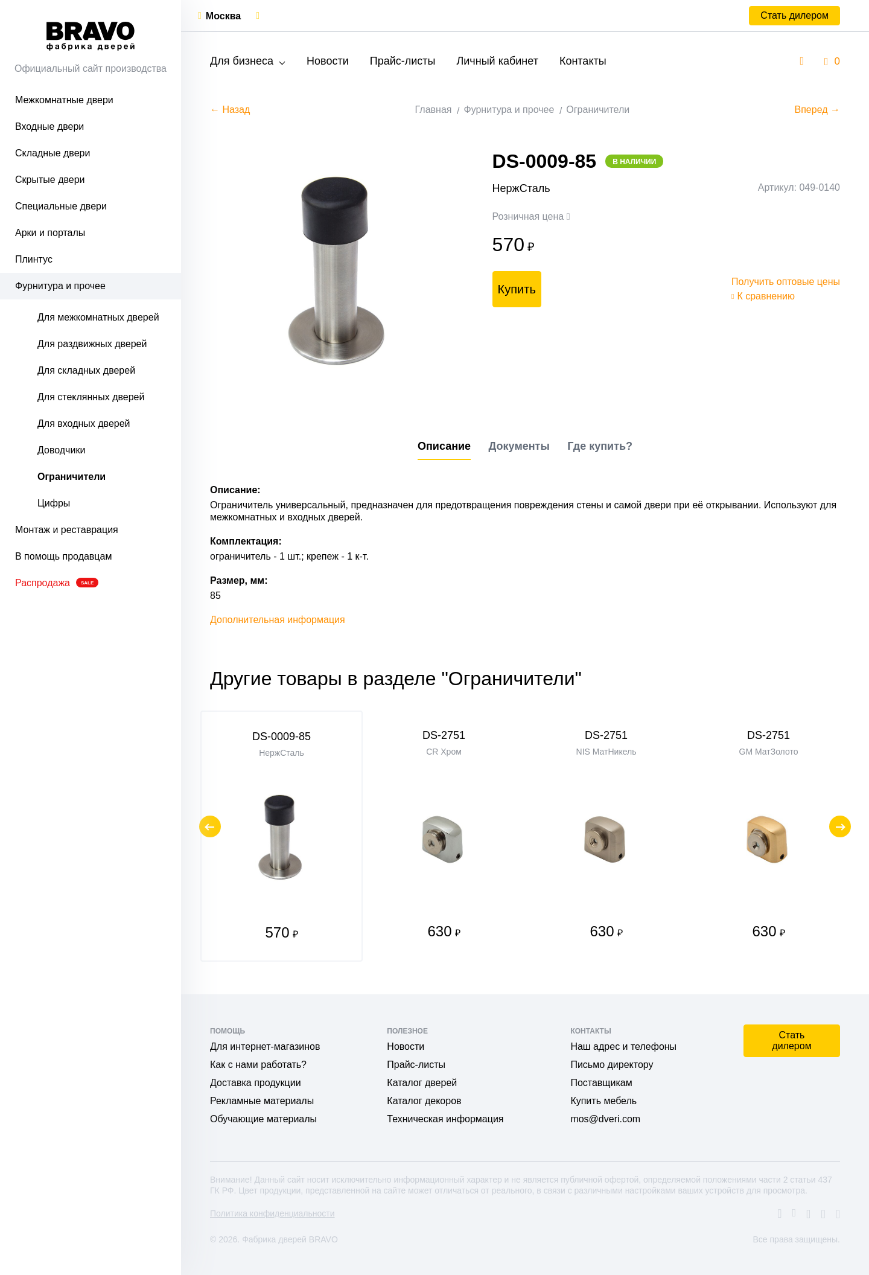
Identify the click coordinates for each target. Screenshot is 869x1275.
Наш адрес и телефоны (623, 1046)
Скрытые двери (50, 179)
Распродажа (56, 583)
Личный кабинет (497, 61)
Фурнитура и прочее (60, 286)
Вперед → (817, 109)
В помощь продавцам (63, 556)
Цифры (53, 503)
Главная (433, 109)
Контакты (582, 61)
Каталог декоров (424, 1101)
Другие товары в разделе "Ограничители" (396, 678)
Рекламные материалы (262, 1101)
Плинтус (34, 259)
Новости (328, 61)
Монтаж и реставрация (66, 530)
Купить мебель (603, 1101)
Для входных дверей (83, 423)
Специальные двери (61, 206)
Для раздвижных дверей (92, 344)
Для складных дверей (86, 370)
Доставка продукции (255, 1083)
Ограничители (71, 476)
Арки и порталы (50, 233)
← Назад (230, 109)
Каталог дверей (422, 1083)
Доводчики (61, 450)
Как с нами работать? (258, 1064)
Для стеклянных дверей (90, 397)
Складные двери (52, 153)
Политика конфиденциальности (272, 1213)
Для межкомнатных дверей (98, 317)
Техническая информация (445, 1119)
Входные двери (49, 126)
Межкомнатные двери (64, 100)
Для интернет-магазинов (265, 1046)
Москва (223, 16)
